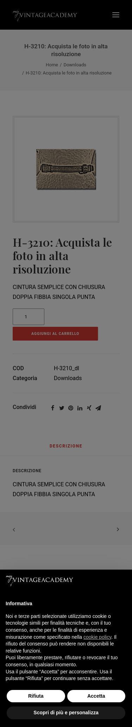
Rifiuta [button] (36, 696)
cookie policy (97, 637)
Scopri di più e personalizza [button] (65, 712)
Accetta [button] (96, 696)
